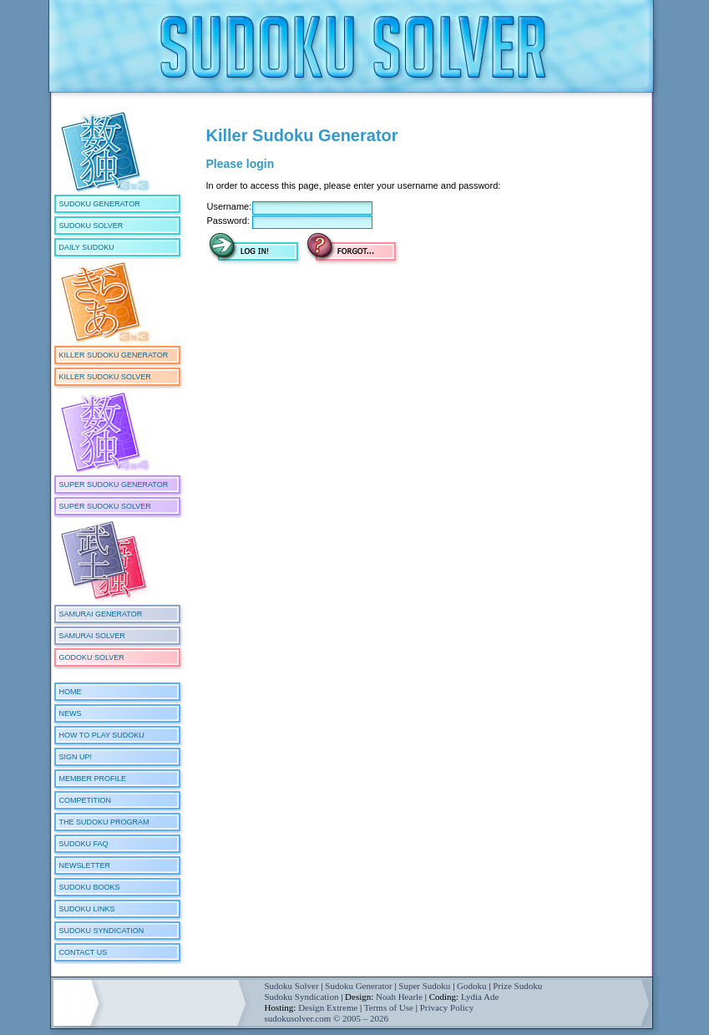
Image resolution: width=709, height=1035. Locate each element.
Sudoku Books (89, 887)
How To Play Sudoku (101, 735)
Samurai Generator (101, 614)
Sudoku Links (87, 909)
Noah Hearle (399, 997)
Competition (85, 800)
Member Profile (93, 778)
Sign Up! (76, 757)
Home (70, 691)
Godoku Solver (91, 657)
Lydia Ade (480, 997)
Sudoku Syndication (101, 930)
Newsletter (85, 865)
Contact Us (83, 952)
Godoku (471, 986)
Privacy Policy (447, 1007)
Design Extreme (327, 1007)
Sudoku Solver (91, 225)
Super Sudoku (424, 986)
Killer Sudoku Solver (105, 377)
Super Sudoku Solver (105, 506)
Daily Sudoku (86, 247)
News (70, 713)
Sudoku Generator (99, 204)
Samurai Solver (92, 636)
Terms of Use (388, 1007)
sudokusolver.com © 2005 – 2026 (327, 1018)
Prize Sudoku (517, 986)
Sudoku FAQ (84, 844)
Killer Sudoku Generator (114, 355)
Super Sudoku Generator (114, 484)
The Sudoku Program (104, 822)
